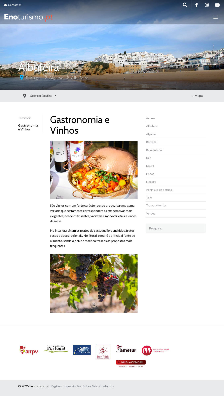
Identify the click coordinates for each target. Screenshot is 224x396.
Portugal (34, 77)
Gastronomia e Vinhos (28, 127)
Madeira (151, 181)
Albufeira (79, 77)
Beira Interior (154, 150)
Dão (148, 157)
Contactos (13, 4)
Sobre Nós (90, 386)
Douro (150, 165)
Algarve (56, 77)
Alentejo (151, 126)
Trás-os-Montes (156, 205)
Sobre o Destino (32, 95)
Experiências (72, 386)
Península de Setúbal (159, 189)
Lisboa (150, 173)
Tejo (149, 197)
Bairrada (151, 142)
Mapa (197, 95)
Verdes (150, 213)
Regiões (56, 386)
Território (25, 118)
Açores (150, 118)
